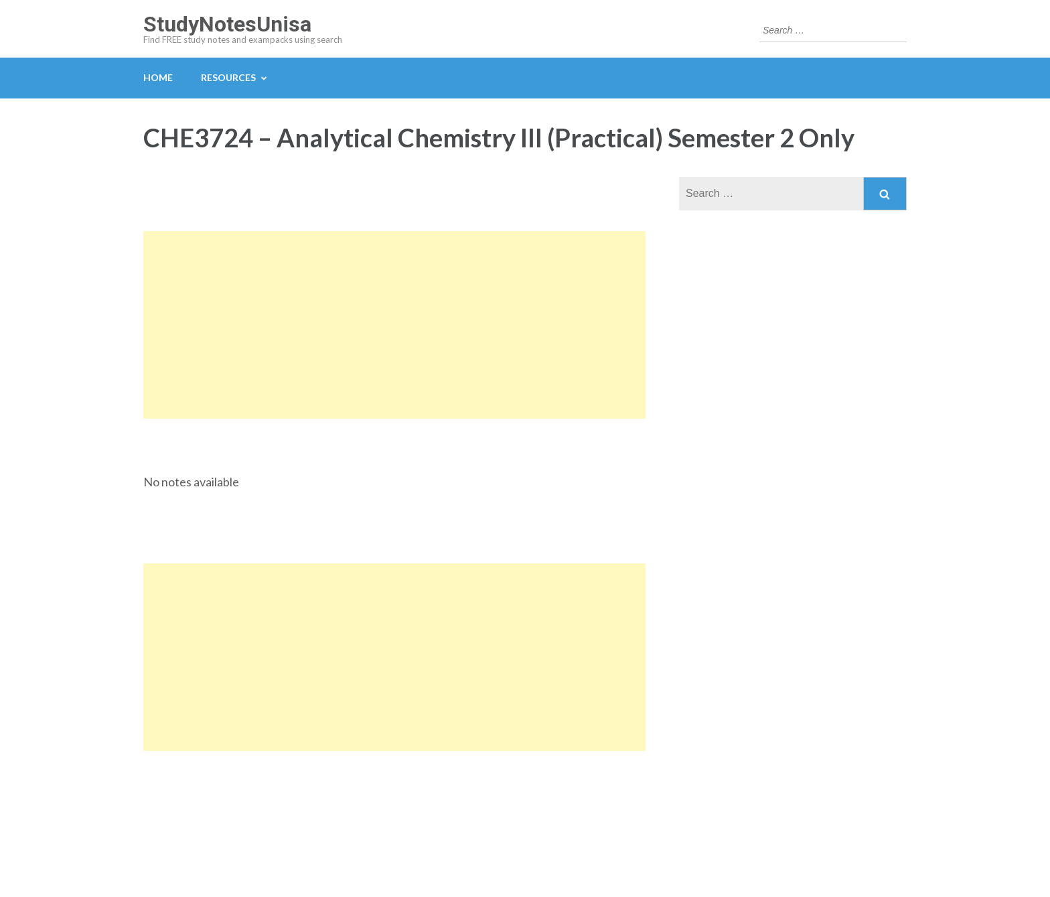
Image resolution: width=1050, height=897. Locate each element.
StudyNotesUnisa (227, 24)
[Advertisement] (394, 325)
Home (158, 77)
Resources (228, 77)
